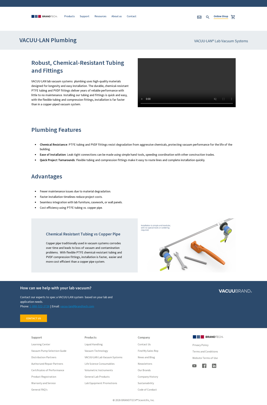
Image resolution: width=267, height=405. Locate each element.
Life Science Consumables (100, 363)
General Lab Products (97, 376)
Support (84, 16)
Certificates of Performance (47, 370)
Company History (148, 376)
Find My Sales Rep (148, 350)
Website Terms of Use (205, 358)
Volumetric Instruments (99, 370)
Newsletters (145, 363)
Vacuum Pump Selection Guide (48, 350)
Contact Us (144, 344)
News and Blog (146, 357)
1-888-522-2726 (40, 306)
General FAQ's (39, 389)
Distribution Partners (43, 357)
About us (117, 16)
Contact (131, 16)
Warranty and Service (43, 383)
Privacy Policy (200, 345)
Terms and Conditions (205, 351)
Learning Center (40, 344)
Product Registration (43, 376)
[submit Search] (207, 16)
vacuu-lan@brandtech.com (77, 306)
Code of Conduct (147, 389)
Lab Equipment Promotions (101, 383)
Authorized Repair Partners (47, 363)
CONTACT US (33, 318)
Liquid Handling (94, 344)
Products (69, 16)
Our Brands (144, 370)
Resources (100, 16)
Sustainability (146, 383)
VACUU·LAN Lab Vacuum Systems (103, 357)
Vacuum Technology (96, 350)
